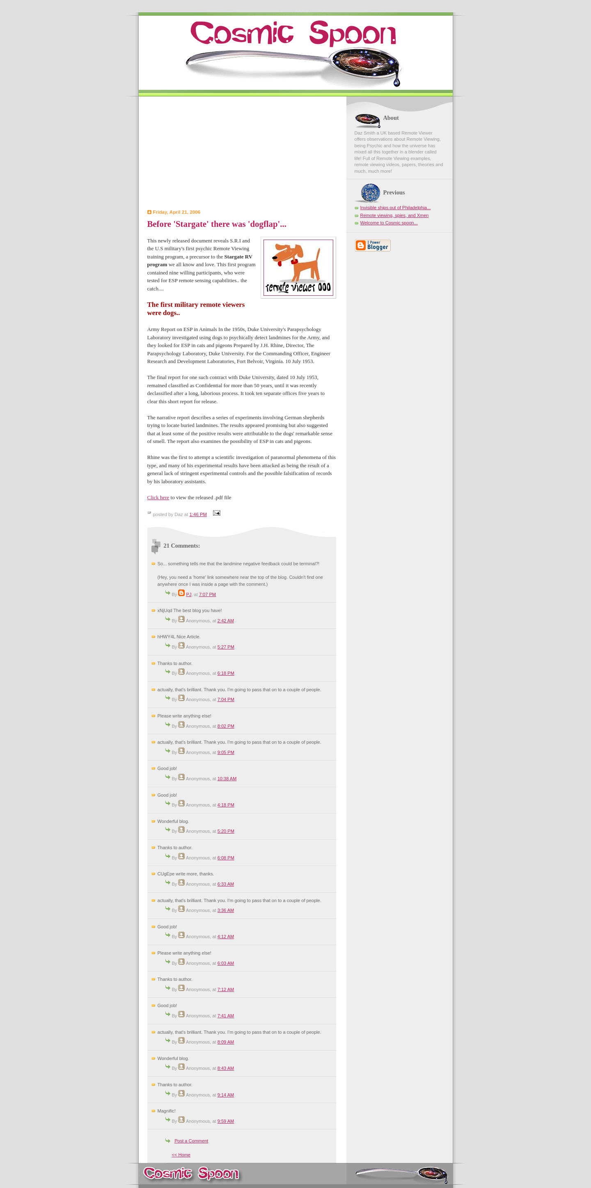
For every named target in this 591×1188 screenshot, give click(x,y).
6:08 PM (226, 857)
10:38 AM (227, 778)
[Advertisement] (241, 154)
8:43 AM (226, 1068)
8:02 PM (226, 726)
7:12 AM (226, 989)
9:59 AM (226, 1121)
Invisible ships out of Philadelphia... (395, 207)
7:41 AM (226, 1015)
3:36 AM (226, 910)
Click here (158, 497)
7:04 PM (226, 699)
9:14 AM (226, 1094)
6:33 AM (226, 884)
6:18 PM (226, 673)
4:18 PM (226, 804)
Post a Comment (191, 1140)
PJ (189, 594)
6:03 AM (226, 963)
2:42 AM (226, 620)
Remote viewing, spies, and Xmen (394, 215)
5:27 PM (226, 646)
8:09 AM (226, 1042)
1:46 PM (198, 514)
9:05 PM (226, 752)
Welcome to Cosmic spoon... (389, 222)
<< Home (181, 1154)
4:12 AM (226, 936)
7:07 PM (207, 594)
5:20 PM (226, 831)
